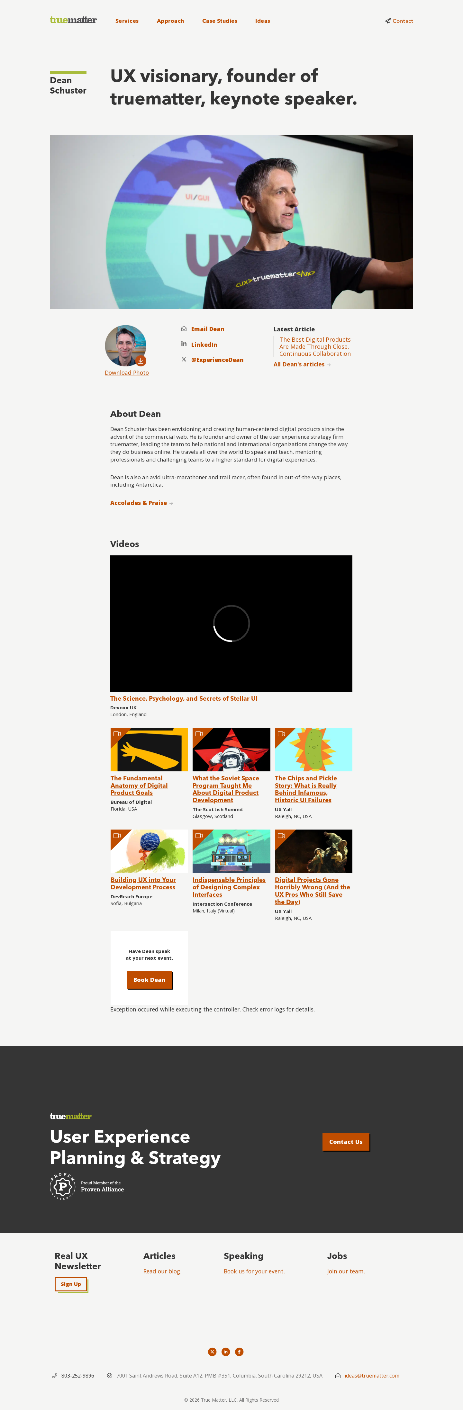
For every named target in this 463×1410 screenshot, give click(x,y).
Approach (170, 20)
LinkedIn (204, 344)
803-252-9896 (77, 1375)
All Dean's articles (299, 364)
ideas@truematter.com (372, 1375)
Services (127, 20)
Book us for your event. (254, 1271)
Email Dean (207, 329)
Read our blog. (162, 1271)
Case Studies (220, 20)
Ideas (262, 20)
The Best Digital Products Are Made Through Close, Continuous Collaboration (315, 346)
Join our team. (346, 1271)
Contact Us (346, 1141)
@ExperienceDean (217, 359)
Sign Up (71, 1284)
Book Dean (149, 979)
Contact (403, 20)
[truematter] (74, 20)
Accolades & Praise (138, 503)
